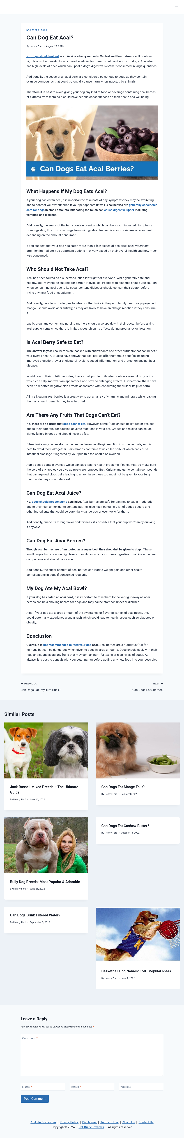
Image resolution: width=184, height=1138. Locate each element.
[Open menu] (176, 7)
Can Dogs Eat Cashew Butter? (125, 826)
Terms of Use (109, 1122)
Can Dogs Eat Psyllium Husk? (55, 686)
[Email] (92, 1086)
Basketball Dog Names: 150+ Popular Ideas (136, 971)
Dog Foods (32, 30)
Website (125, 1086)
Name (27, 1086)
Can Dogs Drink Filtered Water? (35, 915)
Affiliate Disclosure (43, 1122)
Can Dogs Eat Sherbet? (129, 686)
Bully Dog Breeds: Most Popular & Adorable (45, 882)
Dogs (44, 30)
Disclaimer (89, 1122)
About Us (128, 1122)
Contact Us (146, 1122)
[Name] (43, 1086)
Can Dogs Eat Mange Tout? (123, 787)
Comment (30, 1038)
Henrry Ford (36, 46)
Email (76, 1086)
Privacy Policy (69, 1122)
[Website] (141, 1086)
